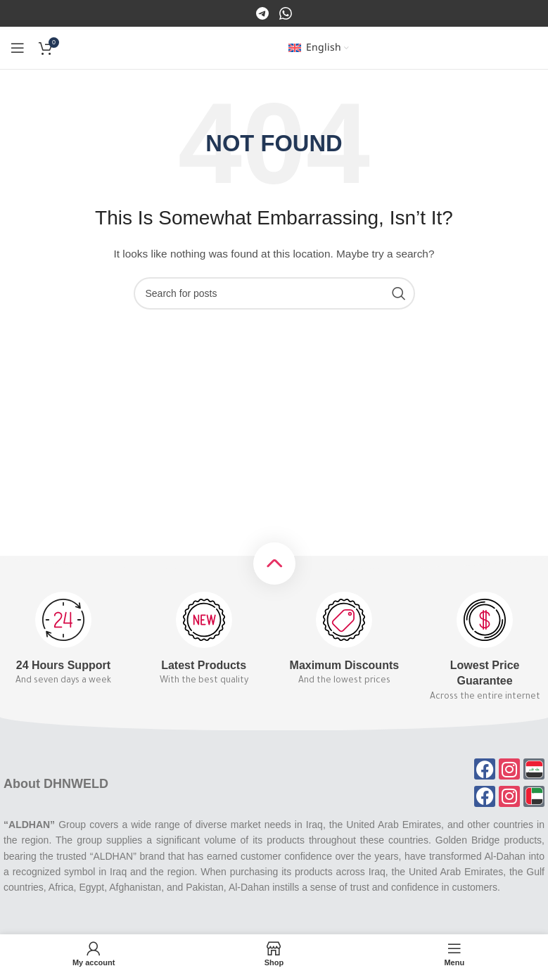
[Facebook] (263, 13)
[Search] (274, 293)
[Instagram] (285, 13)
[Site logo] (274, 47)
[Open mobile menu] (18, 48)
